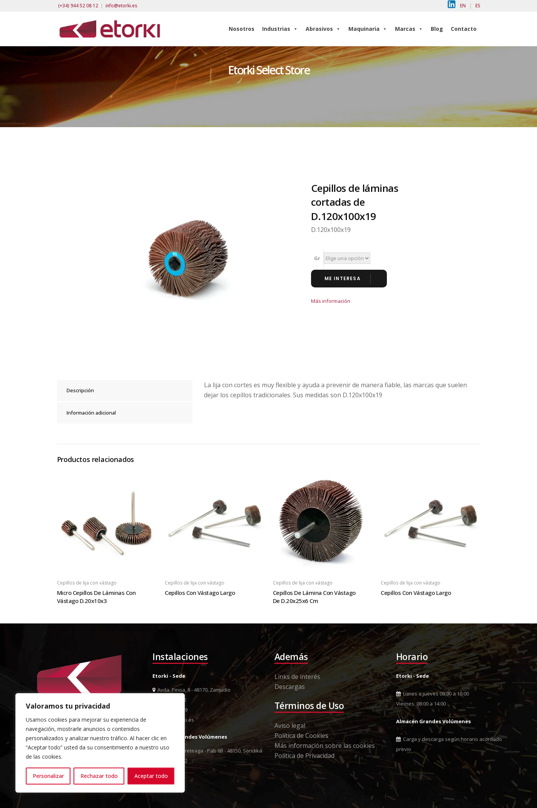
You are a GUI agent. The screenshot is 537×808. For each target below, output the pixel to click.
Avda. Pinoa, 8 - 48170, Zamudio (191, 689)
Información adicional (91, 412)
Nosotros (241, 28)
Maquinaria (367, 28)
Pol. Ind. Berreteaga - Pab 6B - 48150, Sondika (207, 750)
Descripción (80, 390)
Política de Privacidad (304, 755)
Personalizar (48, 775)
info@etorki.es (121, 5)
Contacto (464, 28)
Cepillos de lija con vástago (87, 583)
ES (477, 5)
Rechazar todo (99, 775)
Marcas (409, 28)
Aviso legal (289, 725)
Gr (317, 258)
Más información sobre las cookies (324, 745)
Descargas (289, 686)
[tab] (124, 390)
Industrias (280, 28)
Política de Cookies (301, 735)
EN (463, 5)
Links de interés (297, 676)
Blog (437, 28)
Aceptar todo (151, 775)
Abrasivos (323, 28)
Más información (330, 300)
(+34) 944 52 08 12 (78, 5)
